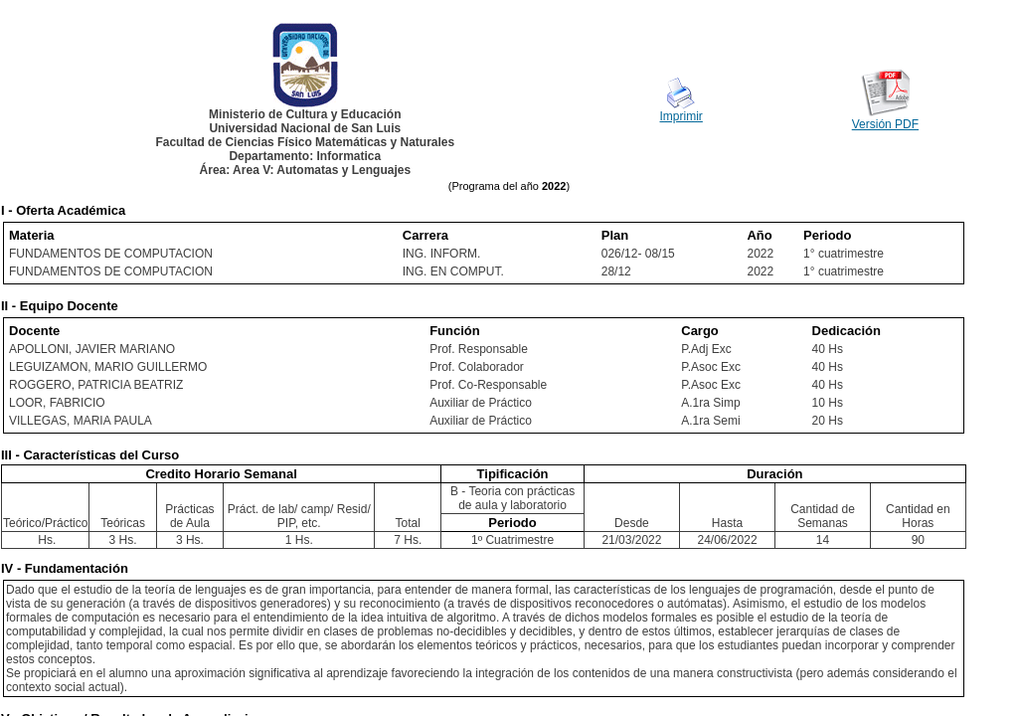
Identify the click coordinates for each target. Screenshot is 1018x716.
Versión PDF (885, 124)
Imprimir (681, 116)
